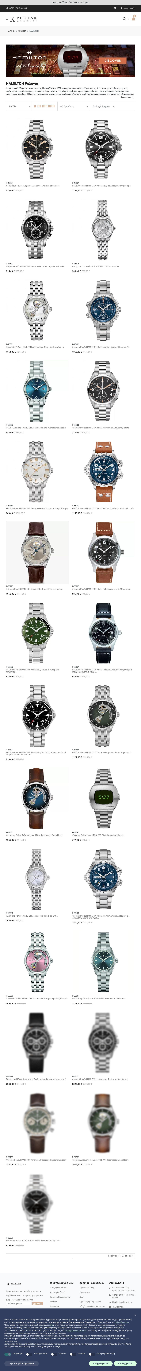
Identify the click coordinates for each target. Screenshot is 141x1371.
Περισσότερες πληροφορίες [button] (21, 1363)
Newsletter (54, 1306)
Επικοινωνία (84, 1292)
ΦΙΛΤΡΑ (12, 106)
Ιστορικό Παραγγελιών (60, 1297)
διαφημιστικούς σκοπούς (76, 1330)
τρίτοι (51, 1325)
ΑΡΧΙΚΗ (11, 31)
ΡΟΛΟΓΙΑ (22, 31)
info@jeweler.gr (125, 1302)
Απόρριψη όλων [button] (100, 1363)
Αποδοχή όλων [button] (125, 1363)
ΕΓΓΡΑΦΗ (37, 1304)
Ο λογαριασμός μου (58, 1288)
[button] (135, 1315)
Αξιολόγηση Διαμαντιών (90, 1302)
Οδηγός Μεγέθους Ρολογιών (92, 1306)
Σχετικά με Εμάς (86, 1288)
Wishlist (53, 1302)
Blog (81, 1297)
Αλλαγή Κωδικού (57, 1292)
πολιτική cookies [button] (122, 1322)
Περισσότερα (125, 97)
